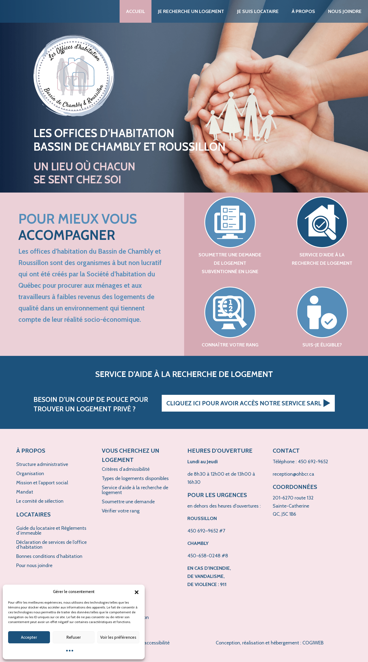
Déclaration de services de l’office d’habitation (51, 544)
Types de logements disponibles (135, 478)
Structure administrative (42, 464)
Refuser (73, 637)
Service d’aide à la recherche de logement (135, 490)
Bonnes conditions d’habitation (49, 556)
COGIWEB (312, 643)
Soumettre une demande (128, 502)
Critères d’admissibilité (126, 469)
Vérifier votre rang (121, 511)
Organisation (30, 473)
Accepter (29, 637)
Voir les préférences (118, 637)
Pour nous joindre (34, 565)
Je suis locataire (258, 11)
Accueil (135, 11)
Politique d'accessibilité (145, 643)
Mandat (24, 492)
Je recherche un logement (191, 11)
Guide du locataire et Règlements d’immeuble (51, 530)
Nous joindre (345, 11)
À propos (303, 11)
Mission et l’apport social (42, 483)
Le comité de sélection (39, 501)
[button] (136, 591)
